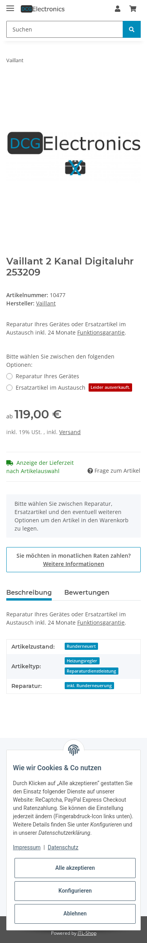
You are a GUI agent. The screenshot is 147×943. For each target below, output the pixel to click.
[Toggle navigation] (10, 5)
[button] (118, 9)
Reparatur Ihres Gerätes (47, 376)
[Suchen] (64, 29)
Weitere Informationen (73, 564)
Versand (70, 432)
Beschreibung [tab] (29, 592)
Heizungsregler (82, 661)
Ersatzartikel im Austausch (74, 387)
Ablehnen (75, 913)
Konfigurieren (75, 891)
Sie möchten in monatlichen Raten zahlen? (73, 560)
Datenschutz (63, 847)
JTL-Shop (87, 933)
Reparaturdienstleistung (91, 671)
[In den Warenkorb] (12, 85)
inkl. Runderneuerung (89, 685)
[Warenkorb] (133, 9)
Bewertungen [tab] (86, 592)
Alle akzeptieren (75, 868)
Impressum (26, 847)
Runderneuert (81, 646)
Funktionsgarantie (101, 332)
